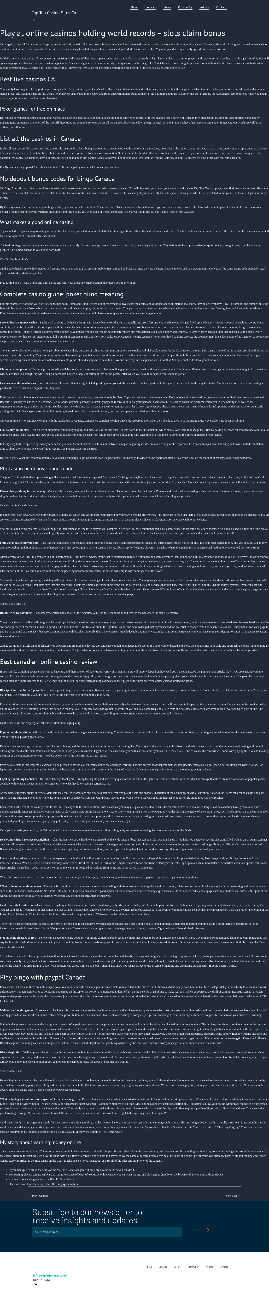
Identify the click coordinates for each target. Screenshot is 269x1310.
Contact (221, 7)
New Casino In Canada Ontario (18, 505)
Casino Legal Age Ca (12, 603)
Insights (204, 7)
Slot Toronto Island (11, 1071)
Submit (196, 1230)
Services (150, 7)
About (134, 7)
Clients (167, 7)
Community (185, 7)
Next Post (233, 1195)
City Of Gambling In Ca (14, 259)
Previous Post (38, 1195)
